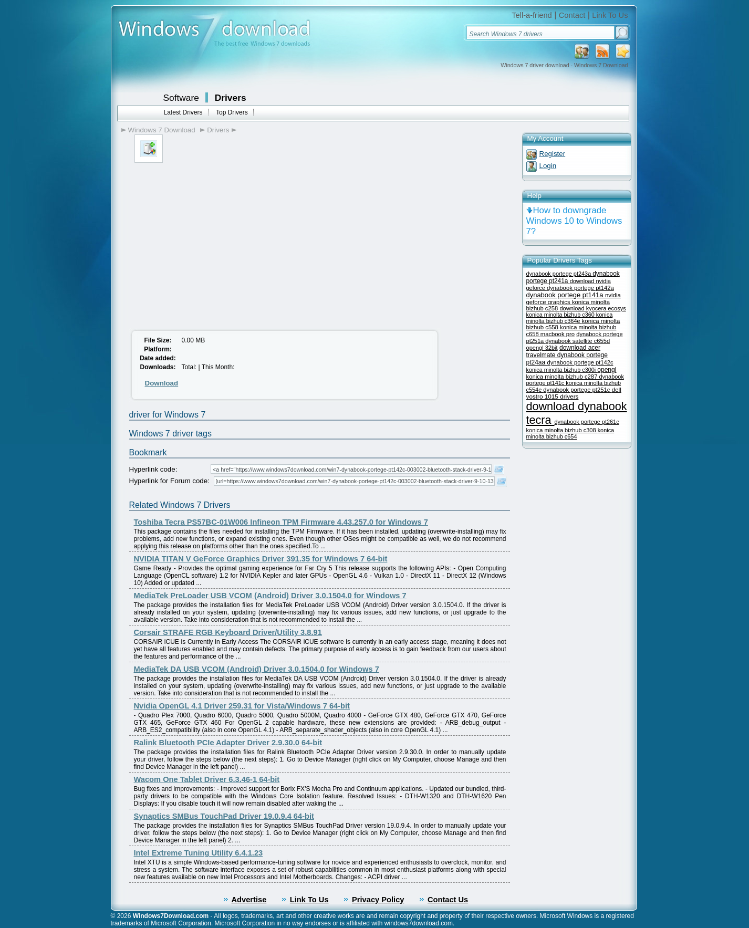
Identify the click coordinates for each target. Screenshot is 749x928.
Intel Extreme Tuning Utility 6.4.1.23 (198, 853)
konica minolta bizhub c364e (569, 317)
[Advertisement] (215, 241)
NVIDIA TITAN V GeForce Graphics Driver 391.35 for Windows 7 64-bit (261, 559)
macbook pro (557, 334)
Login (548, 166)
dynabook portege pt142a (580, 288)
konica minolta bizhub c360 (561, 314)
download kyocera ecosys (592, 308)
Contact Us (448, 899)
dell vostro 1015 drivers (573, 393)
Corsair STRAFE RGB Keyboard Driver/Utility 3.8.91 (228, 632)
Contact (572, 15)
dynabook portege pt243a (559, 273)
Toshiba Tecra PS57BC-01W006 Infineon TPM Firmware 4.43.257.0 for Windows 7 (281, 522)
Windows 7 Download (161, 130)
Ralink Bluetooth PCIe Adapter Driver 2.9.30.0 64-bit (228, 742)
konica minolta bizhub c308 (562, 430)
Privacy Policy (378, 899)
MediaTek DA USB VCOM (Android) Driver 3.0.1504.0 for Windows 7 (256, 669)
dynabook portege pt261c (587, 422)
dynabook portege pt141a (566, 295)
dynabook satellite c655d (577, 341)
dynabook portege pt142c (580, 362)
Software (181, 97)
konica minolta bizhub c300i (562, 370)
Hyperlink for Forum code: (169, 481)
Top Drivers (232, 112)
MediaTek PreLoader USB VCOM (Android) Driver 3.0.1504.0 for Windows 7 (270, 595)
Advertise (249, 899)
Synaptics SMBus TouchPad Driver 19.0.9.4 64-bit (224, 816)
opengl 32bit (542, 348)
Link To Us (610, 15)
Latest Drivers (183, 112)
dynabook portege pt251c (577, 390)
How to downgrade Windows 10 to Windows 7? (574, 220)
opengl (606, 369)
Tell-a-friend (532, 15)
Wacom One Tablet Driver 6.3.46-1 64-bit (207, 779)
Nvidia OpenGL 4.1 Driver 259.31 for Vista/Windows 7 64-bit (242, 706)
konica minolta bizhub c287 (562, 376)
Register (552, 154)
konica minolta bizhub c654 (570, 433)
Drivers (230, 97)
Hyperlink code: (153, 469)
